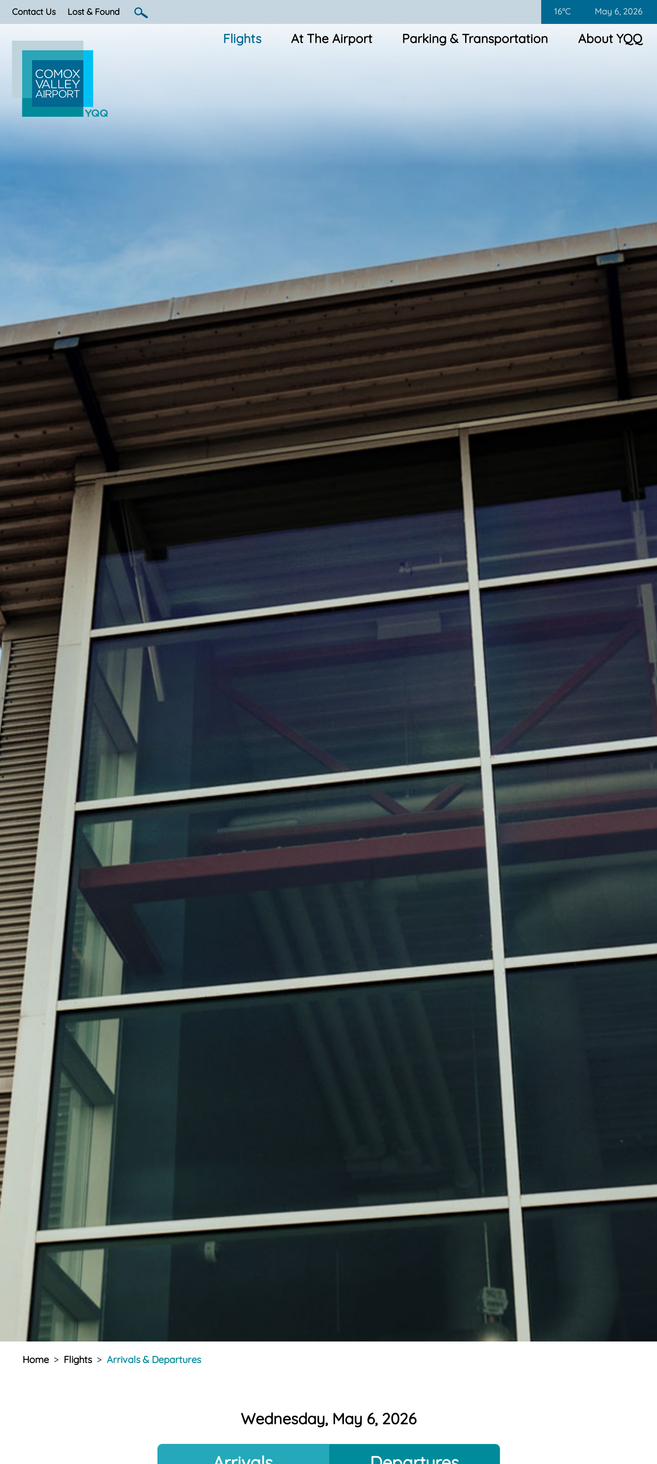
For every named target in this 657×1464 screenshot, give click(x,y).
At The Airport (331, 38)
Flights (242, 38)
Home (35, 1359)
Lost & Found (93, 11)
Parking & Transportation (475, 38)
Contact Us (34, 11)
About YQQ (610, 38)
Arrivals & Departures (154, 1359)
